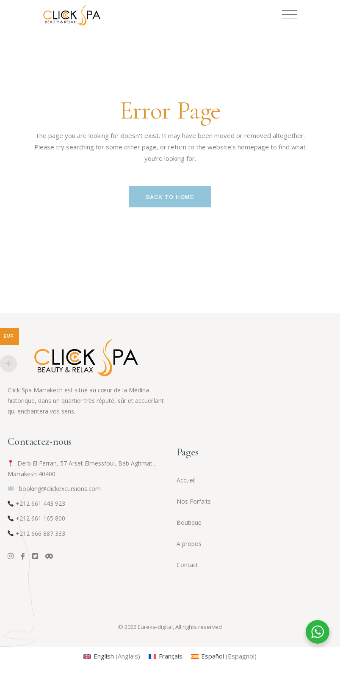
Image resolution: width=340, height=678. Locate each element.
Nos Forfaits (194, 501)
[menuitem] (111, 656)
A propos (189, 544)
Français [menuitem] (170, 656)
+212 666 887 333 (40, 533)
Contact (187, 565)
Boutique (189, 522)
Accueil (186, 480)
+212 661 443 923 (40, 503)
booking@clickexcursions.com (54, 489)
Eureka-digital (155, 627)
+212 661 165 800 (40, 518)
